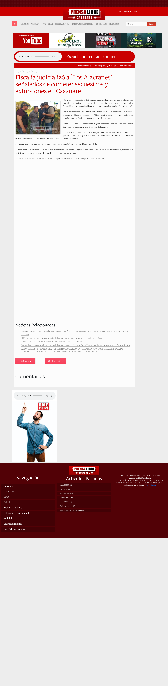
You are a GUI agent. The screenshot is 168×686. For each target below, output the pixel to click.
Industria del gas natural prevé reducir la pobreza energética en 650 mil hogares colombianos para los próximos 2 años (75, 345)
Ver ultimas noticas (14, 529)
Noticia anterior (25, 361)
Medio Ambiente (62, 24)
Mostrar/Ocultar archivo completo (72, 510)
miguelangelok (85, 65)
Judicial (98, 24)
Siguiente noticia (55, 361)
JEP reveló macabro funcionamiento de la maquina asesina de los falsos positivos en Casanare (63, 338)
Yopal (43, 24)
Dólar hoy (122, 11)
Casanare (35, 24)
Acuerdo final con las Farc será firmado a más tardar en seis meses (51, 341)
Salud (50, 24)
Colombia (25, 24)
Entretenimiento (111, 24)
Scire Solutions (151, 485)
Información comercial (82, 24)
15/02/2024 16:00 (110, 65)
